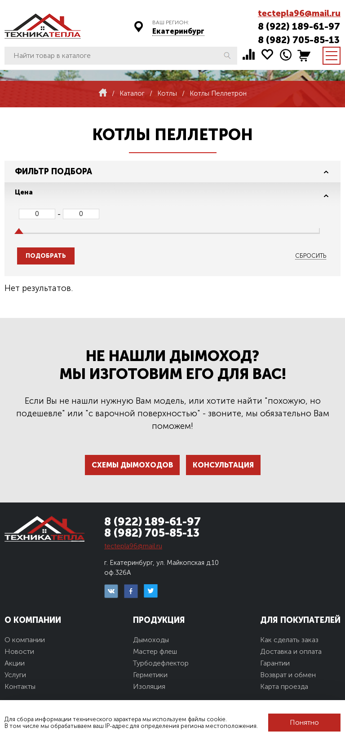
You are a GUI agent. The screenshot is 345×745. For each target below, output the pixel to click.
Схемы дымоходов (132, 465)
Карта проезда (284, 686)
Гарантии (275, 663)
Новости (19, 651)
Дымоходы (151, 639)
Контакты (19, 686)
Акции (14, 663)
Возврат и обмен (288, 674)
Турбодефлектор (161, 663)
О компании (24, 639)
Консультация (223, 465)
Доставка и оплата (291, 651)
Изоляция (149, 686)
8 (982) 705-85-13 (299, 39)
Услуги (15, 674)
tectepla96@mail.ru (299, 13)
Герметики (150, 674)
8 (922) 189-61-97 (299, 26)
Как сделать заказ (289, 639)
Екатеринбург (178, 31)
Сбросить (310, 255)
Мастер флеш (155, 651)
